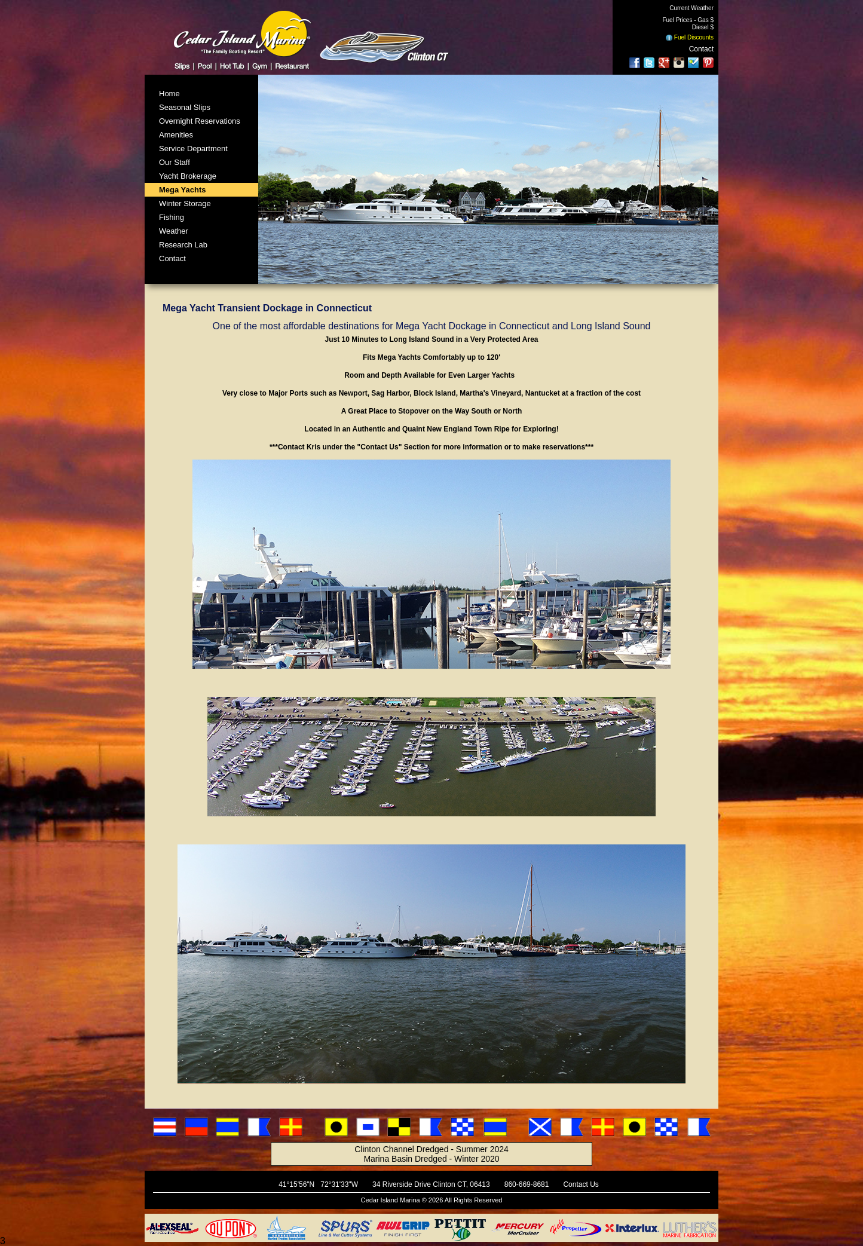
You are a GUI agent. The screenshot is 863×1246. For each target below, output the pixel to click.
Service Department (193, 148)
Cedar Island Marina (390, 1200)
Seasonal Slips (184, 107)
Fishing (171, 217)
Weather (173, 230)
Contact (701, 49)
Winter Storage (185, 203)
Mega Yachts (182, 189)
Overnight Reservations (199, 121)
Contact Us (580, 1184)
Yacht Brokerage (187, 176)
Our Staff (174, 162)
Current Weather (691, 8)
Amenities (176, 134)
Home (169, 93)
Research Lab (183, 244)
